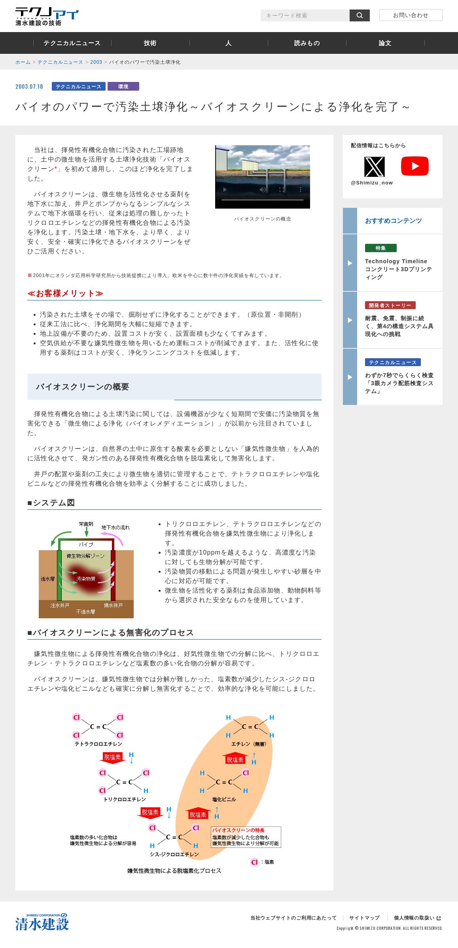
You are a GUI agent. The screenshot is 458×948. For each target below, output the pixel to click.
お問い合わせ (411, 15)
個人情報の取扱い (414, 918)
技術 (150, 43)
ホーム (23, 62)
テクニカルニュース (72, 43)
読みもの (307, 43)
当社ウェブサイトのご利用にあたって (293, 918)
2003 (96, 62)
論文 (385, 43)
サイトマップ (364, 918)
